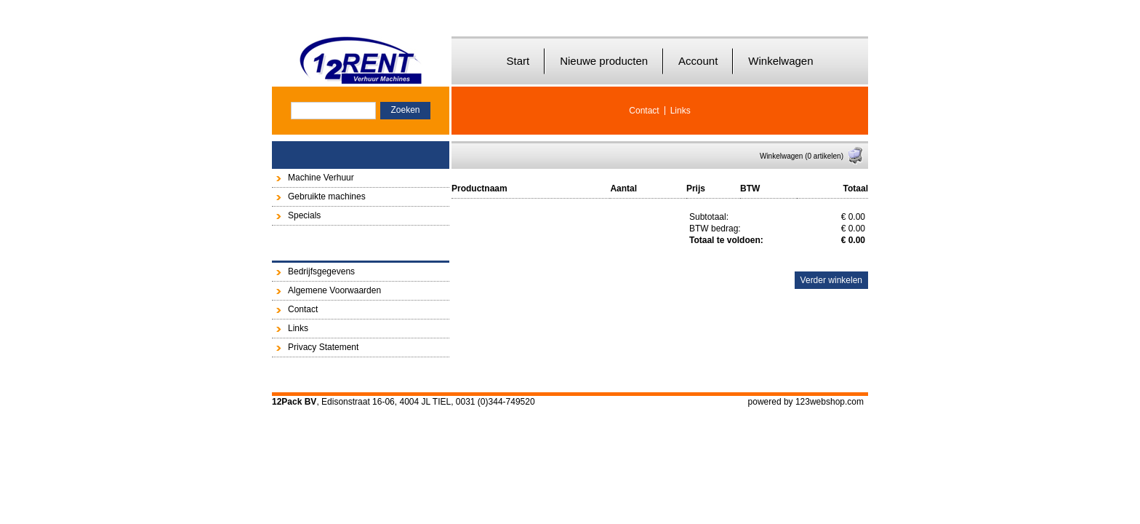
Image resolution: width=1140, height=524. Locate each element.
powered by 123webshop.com (806, 402)
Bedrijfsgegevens (321, 271)
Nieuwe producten (604, 61)
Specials (304, 215)
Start (517, 61)
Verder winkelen (831, 280)
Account (698, 61)
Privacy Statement (323, 347)
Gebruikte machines (327, 196)
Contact (644, 110)
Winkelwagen (780, 61)
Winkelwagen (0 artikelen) (812, 156)
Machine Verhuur (321, 177)
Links (680, 110)
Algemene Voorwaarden (334, 290)
